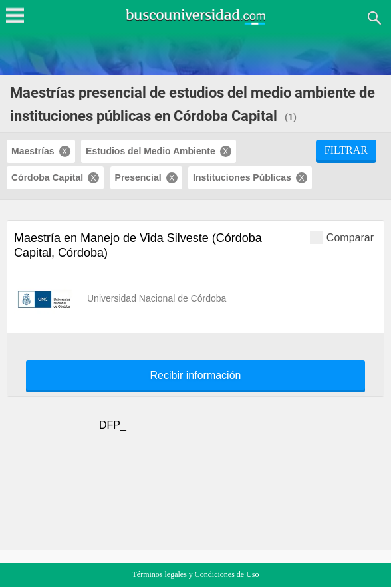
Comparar (342, 237)
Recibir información (195, 375)
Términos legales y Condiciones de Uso (195, 574)
